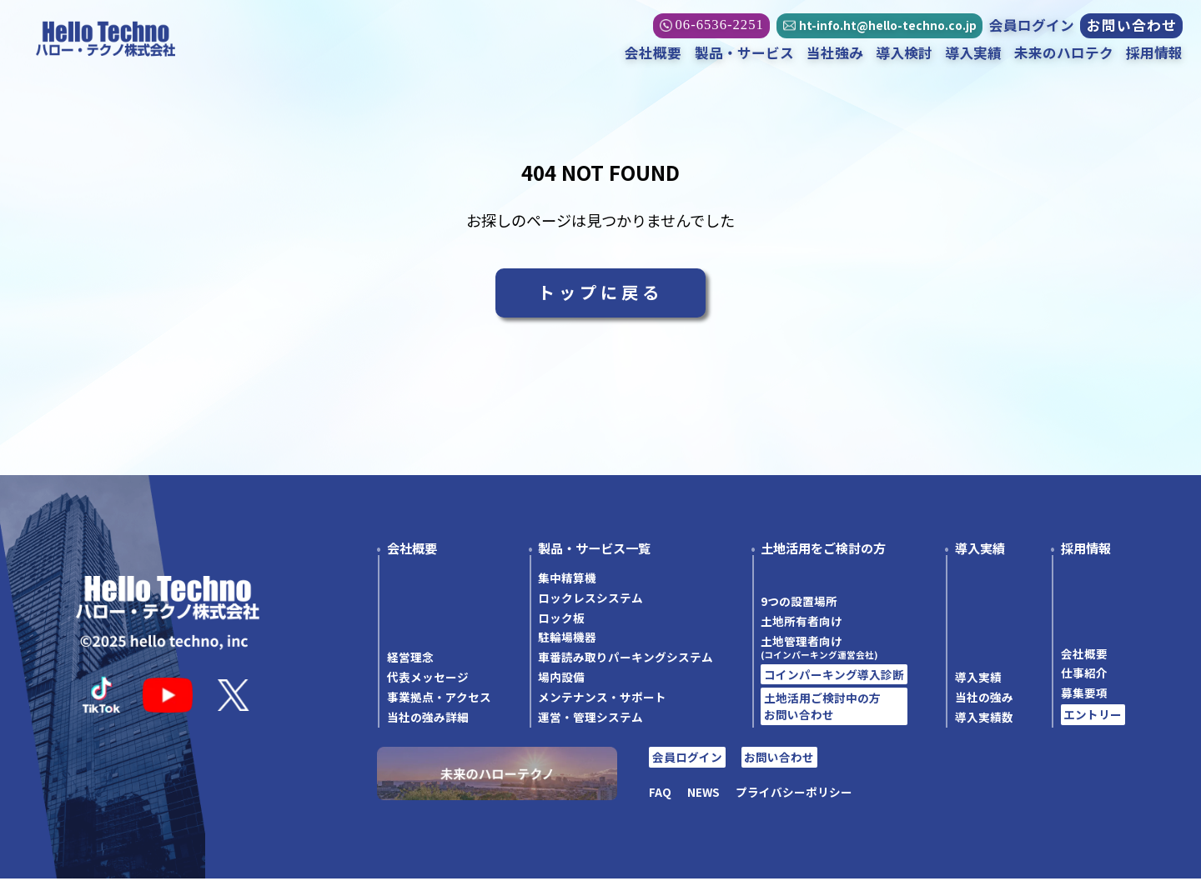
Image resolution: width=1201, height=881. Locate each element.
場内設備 (561, 679)
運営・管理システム (590, 719)
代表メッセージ (428, 679)
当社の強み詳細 (428, 719)
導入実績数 (984, 719)
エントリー (1092, 716)
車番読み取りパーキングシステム (625, 659)
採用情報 (1153, 53)
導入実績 (972, 53)
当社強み (834, 53)
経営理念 (410, 659)
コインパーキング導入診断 (834, 676)
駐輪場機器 (567, 640)
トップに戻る (600, 294)
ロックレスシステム (590, 600)
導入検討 (903, 53)
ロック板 (561, 620)
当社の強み (984, 699)
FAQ (660, 794)
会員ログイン (1030, 26)
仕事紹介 (1084, 676)
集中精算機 (567, 580)
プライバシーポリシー (794, 794)
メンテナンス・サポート (602, 699)
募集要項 (1084, 695)
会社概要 (652, 53)
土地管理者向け (834, 649)
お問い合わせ (1131, 26)
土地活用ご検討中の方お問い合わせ (822, 708)
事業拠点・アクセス (439, 699)
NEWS (703, 794)
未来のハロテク (1063, 53)
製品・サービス (742, 53)
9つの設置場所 (799, 603)
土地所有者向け (801, 623)
